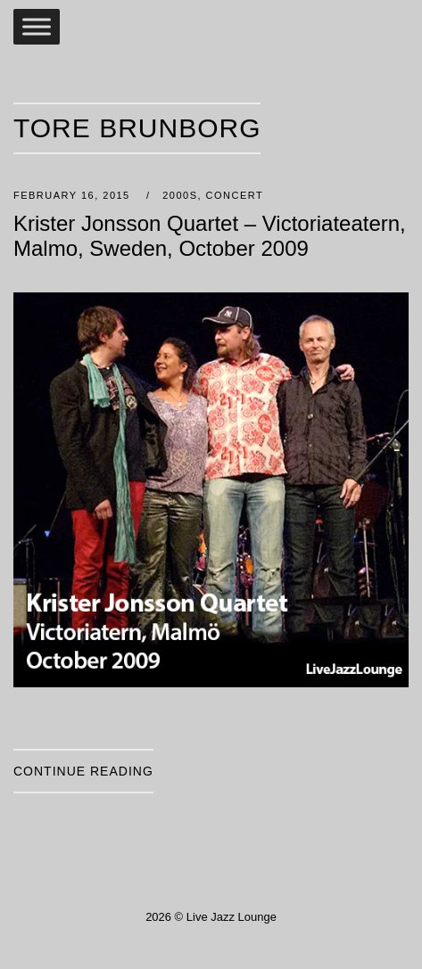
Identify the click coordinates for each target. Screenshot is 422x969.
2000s (179, 195)
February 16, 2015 (73, 195)
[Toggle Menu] (36, 26)
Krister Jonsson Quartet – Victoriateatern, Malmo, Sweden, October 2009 (209, 235)
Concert (235, 195)
